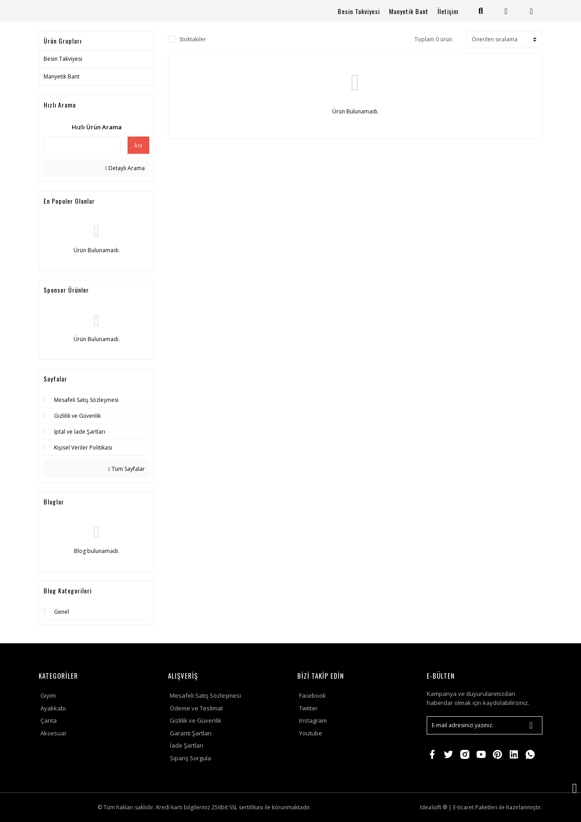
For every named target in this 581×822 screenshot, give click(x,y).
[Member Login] (506, 11)
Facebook (312, 695)
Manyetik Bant (408, 11)
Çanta (48, 720)
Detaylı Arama (125, 168)
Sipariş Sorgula (190, 758)
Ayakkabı (53, 708)
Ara (138, 145)
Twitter (308, 708)
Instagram (313, 720)
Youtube (310, 733)
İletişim (448, 11)
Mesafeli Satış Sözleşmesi (205, 695)
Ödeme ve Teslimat (196, 708)
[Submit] (531, 725)
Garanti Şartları (191, 733)
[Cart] (531, 11)
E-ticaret (463, 807)
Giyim (48, 695)
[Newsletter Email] (484, 725)
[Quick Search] (82, 145)
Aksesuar (53, 733)
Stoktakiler (192, 39)
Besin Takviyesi (359, 11)
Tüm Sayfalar (126, 469)
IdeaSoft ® (433, 807)
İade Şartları (186, 745)
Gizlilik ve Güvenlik (196, 720)
